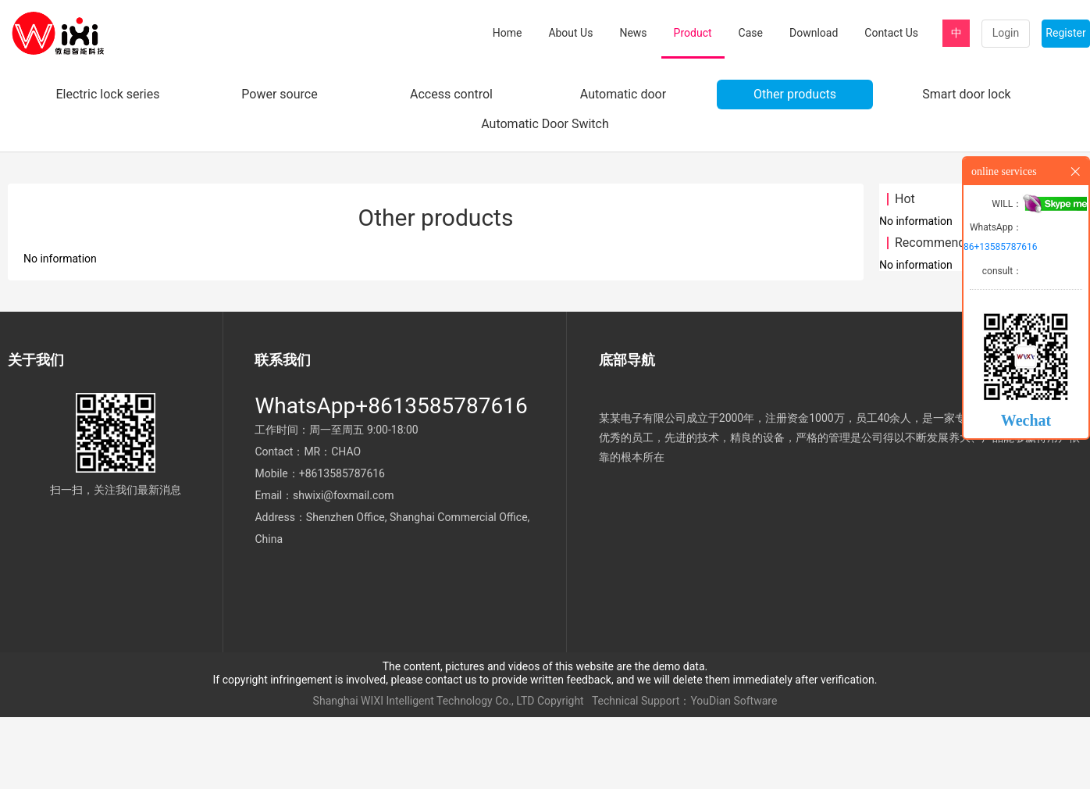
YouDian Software (733, 773)
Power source (279, 166)
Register (1065, 33)
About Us (570, 33)
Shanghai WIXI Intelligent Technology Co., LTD (424, 773)
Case (751, 33)
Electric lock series (108, 166)
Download (813, 33)
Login (1006, 33)
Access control (451, 166)
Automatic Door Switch (545, 196)
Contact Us (891, 33)
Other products (794, 166)
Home (507, 33)
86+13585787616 (1000, 246)
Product (693, 33)
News (633, 33)
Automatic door (623, 166)
